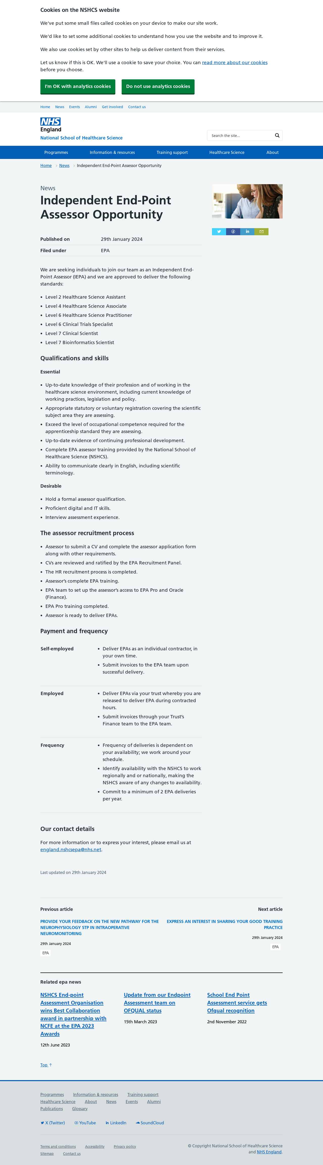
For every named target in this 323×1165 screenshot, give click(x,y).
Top (46, 1064)
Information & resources (112, 152)
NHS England (269, 1151)
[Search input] (242, 135)
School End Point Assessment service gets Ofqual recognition (237, 1003)
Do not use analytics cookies (158, 86)
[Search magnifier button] (277, 135)
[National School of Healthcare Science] (119, 138)
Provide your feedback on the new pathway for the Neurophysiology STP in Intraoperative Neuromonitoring (99, 927)
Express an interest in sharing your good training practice (225, 924)
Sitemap (47, 1153)
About (272, 152)
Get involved (112, 107)
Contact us (137, 107)
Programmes (56, 152)
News (59, 107)
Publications (51, 1108)
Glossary (80, 1108)
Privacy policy (125, 1146)
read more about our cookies (234, 62)
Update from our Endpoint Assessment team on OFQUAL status (157, 1003)
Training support (172, 152)
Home (45, 107)
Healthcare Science (227, 152)
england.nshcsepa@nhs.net (70, 849)
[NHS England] (119, 124)
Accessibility (94, 1146)
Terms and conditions (58, 1146)
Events (74, 107)
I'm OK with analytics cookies (78, 86)
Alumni (91, 107)
